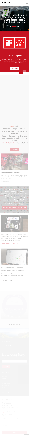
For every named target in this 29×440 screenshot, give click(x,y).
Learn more (14, 68)
